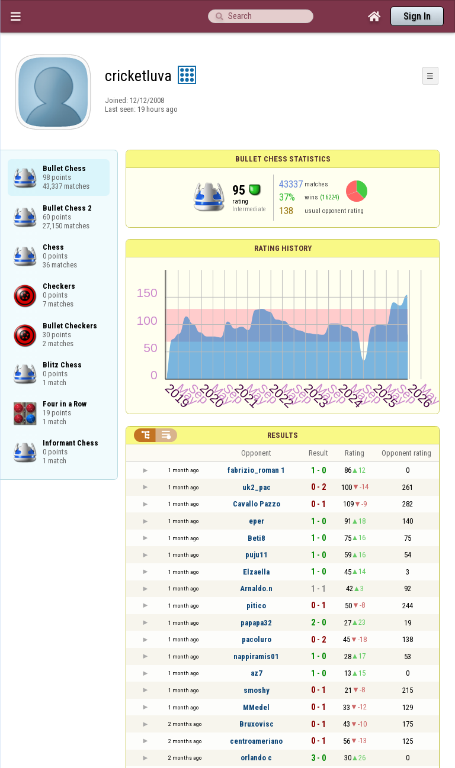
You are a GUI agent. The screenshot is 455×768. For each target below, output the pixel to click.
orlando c (256, 757)
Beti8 (256, 538)
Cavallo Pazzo (256, 503)
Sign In (417, 16)
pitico (256, 605)
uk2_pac (256, 487)
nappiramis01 (256, 656)
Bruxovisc (256, 723)
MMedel (256, 707)
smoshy (256, 690)
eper (256, 521)
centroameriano (256, 741)
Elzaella (256, 571)
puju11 (256, 554)
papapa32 (256, 622)
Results (282, 435)
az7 (256, 673)
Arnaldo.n (256, 588)
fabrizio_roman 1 (256, 470)
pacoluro (256, 639)
